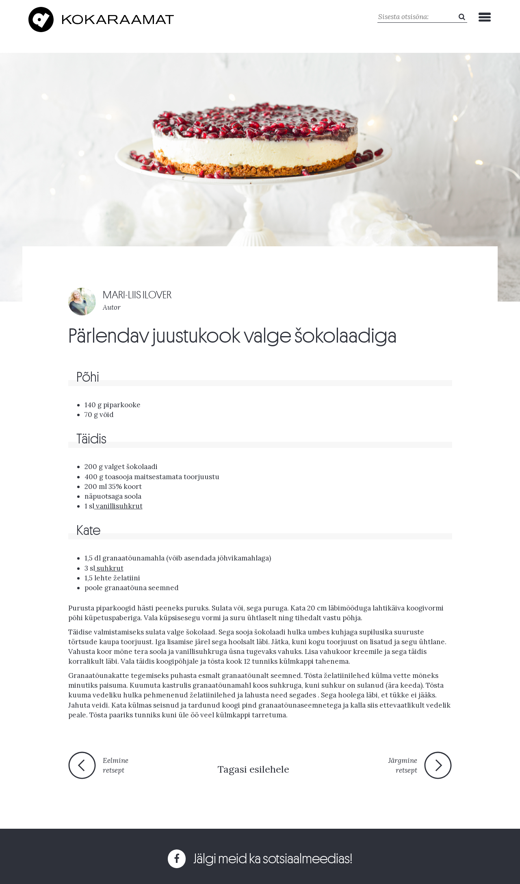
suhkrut (109, 568)
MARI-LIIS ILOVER (137, 295)
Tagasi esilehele (253, 769)
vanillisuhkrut (118, 506)
